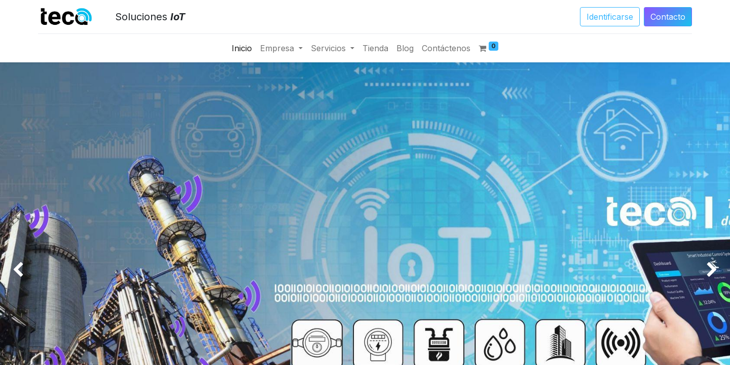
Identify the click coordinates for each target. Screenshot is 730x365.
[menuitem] (242, 48)
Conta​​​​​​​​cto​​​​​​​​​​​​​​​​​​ (667, 17)
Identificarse (610, 17)
